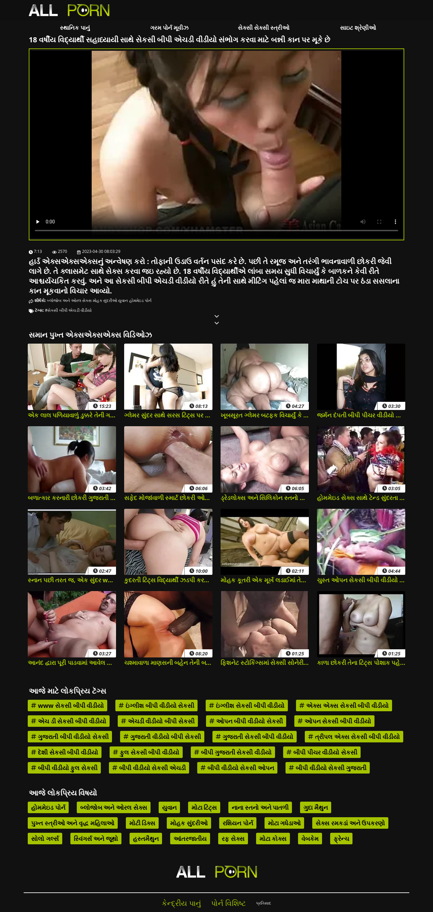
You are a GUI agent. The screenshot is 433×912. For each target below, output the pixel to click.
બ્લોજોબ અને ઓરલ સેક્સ (69, 300)
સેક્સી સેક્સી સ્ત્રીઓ (264, 27)
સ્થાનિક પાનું (75, 27)
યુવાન (123, 300)
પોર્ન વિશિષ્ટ (228, 903)
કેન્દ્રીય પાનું (181, 903)
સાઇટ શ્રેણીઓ (358, 27)
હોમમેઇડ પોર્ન (140, 300)
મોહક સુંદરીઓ (105, 300)
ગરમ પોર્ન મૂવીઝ (169, 27)
